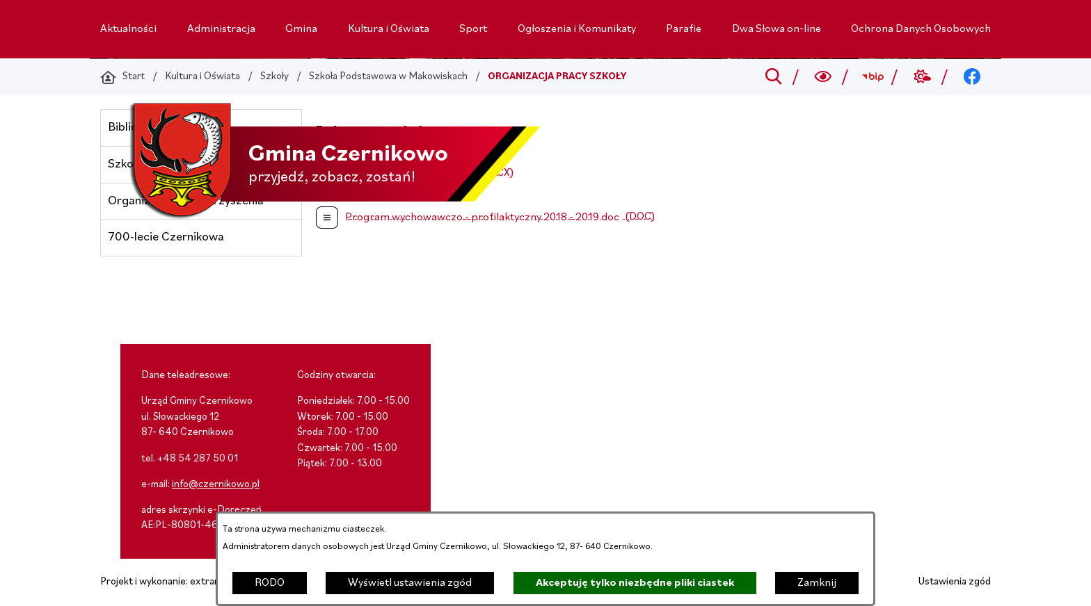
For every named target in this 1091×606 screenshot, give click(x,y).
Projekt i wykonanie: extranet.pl (169, 582)
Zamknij (816, 583)
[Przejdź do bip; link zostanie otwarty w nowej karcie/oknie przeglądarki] (872, 77)
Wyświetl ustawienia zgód (410, 583)
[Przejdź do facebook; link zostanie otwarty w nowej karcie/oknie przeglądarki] (972, 77)
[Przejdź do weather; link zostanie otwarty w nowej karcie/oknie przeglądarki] (922, 77)
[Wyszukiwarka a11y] (823, 77)
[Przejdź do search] (773, 77)
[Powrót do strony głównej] (122, 77)
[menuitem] (128, 29)
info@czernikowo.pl (216, 485)
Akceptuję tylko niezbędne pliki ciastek (635, 583)
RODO (270, 583)
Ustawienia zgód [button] (954, 582)
